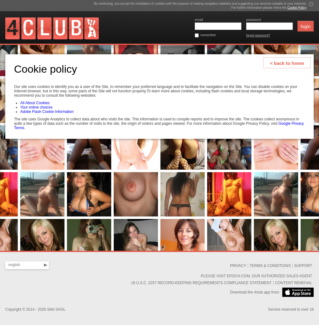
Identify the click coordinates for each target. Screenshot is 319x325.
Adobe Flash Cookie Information (47, 111)
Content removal (293, 283)
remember (208, 35)
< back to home (287, 63)
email (199, 20)
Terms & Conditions (270, 266)
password (253, 20)
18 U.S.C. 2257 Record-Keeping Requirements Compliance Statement (201, 283)
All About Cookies (35, 103)
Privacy (238, 266)
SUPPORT (303, 266)
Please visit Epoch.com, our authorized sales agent (256, 276)
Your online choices (36, 107)
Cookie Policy (296, 7)
